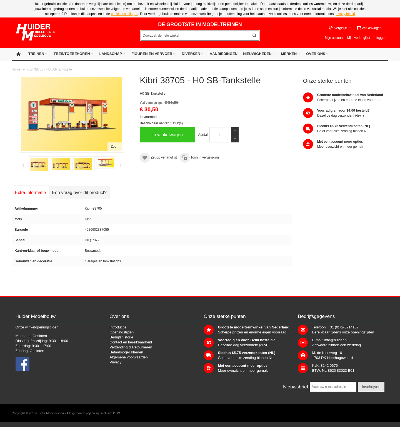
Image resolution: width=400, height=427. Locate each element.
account (337, 142)
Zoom (115, 147)
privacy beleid (345, 14)
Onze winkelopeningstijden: (37, 327)
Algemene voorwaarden (129, 357)
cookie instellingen (124, 14)
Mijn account (334, 38)
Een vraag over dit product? (79, 192)
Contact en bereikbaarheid (131, 342)
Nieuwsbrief (295, 387)
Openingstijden (122, 332)
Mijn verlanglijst (358, 38)
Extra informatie (30, 192)
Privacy (116, 362)
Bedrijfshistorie (121, 337)
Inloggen (380, 38)
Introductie (118, 327)
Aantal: (203, 135)
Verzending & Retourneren (131, 347)
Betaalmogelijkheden (126, 352)
